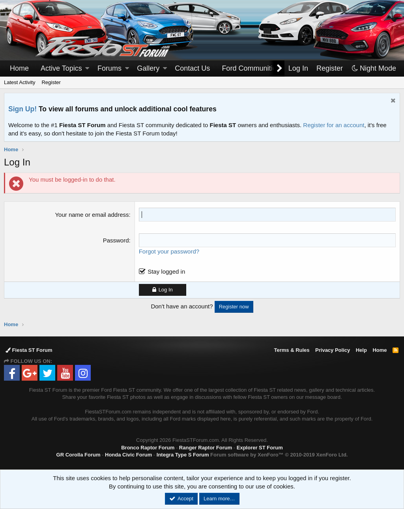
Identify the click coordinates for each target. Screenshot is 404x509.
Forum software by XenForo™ (279, 455)
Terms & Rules (291, 350)
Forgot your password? (169, 251)
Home (19, 68)
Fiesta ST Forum (29, 350)
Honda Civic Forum (128, 455)
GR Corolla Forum (78, 455)
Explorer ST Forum (260, 448)
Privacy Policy (332, 350)
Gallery (148, 68)
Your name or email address (92, 214)
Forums (109, 68)
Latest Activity (19, 82)
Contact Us (192, 68)
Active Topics (61, 68)
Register (50, 82)
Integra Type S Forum (183, 455)
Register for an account (333, 125)
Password (116, 240)
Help (361, 350)
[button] (87, 68)
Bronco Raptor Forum (147, 448)
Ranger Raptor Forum (205, 448)
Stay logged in (166, 271)
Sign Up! (22, 109)
